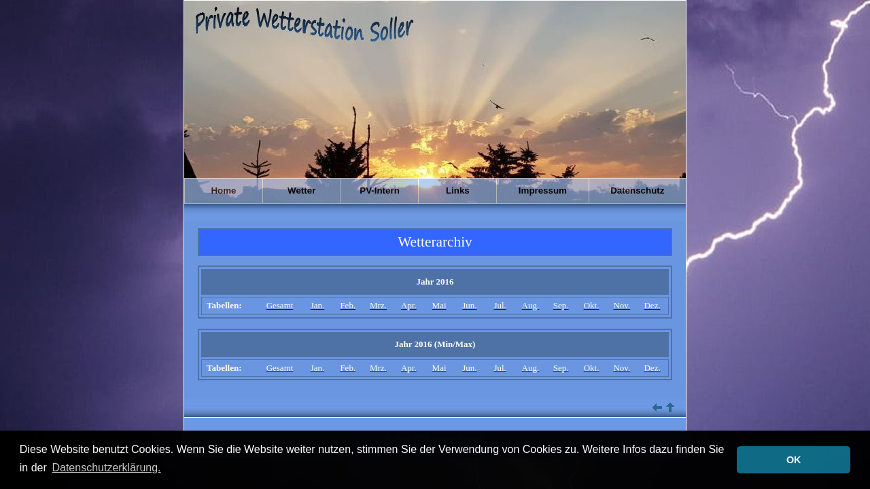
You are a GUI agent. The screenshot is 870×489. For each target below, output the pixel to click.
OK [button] (793, 459)
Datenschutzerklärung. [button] (106, 467)
